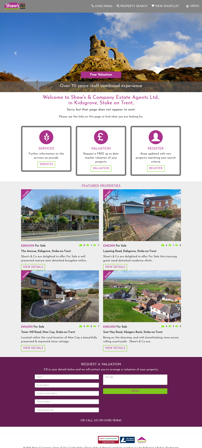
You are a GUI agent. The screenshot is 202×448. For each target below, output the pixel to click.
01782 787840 (101, 6)
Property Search (132, 6)
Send (135, 391)
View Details (33, 267)
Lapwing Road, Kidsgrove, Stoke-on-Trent (129, 251)
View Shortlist (165, 6)
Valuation (101, 168)
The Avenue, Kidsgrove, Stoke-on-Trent (46, 251)
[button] (15, 52)
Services (46, 164)
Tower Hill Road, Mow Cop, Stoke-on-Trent (48, 332)
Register (156, 168)
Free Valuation (101, 74)
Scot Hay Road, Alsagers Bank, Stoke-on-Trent (133, 332)
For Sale (33, 245)
